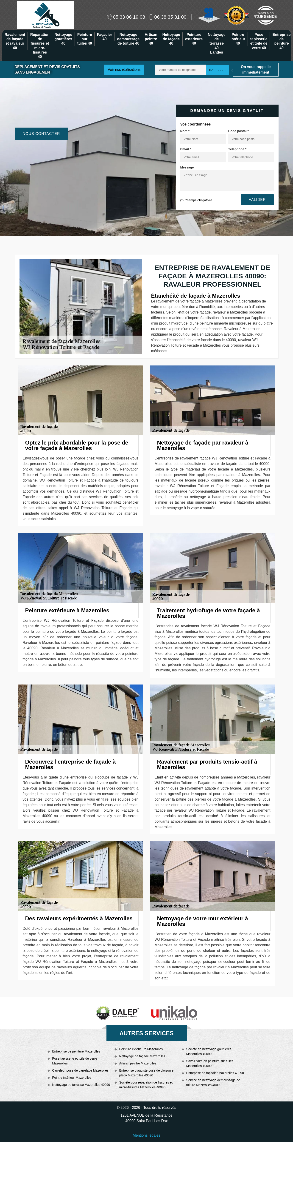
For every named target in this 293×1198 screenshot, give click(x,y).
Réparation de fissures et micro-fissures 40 (40, 46)
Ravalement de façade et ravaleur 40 (15, 41)
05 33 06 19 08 (126, 17)
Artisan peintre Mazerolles (137, 1063)
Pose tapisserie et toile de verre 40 (259, 41)
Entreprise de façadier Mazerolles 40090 (215, 1073)
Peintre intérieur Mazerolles (71, 1077)
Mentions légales (146, 1135)
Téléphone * (237, 149)
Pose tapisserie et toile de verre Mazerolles (74, 1061)
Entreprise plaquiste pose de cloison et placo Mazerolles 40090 (146, 1073)
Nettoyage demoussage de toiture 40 (128, 39)
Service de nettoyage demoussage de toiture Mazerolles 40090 (213, 1082)
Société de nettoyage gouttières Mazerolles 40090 (209, 1051)
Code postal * (238, 131)
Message (187, 167)
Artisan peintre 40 (151, 39)
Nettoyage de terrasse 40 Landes (216, 43)
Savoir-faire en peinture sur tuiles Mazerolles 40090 (209, 1063)
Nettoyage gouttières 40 (63, 39)
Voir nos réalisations (124, 69)
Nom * (185, 131)
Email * (185, 149)
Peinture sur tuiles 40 (84, 39)
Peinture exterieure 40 (194, 39)
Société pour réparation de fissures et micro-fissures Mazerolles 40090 (146, 1085)
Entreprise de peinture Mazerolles (76, 1051)
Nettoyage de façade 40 (171, 39)
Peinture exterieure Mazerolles (141, 1049)
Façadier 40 (104, 37)
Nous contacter (41, 134)
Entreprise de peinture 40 (281, 41)
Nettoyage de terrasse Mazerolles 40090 (81, 1085)
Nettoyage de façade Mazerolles (142, 1056)
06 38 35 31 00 (167, 17)
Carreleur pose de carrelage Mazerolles (80, 1070)
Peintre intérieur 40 (238, 39)
